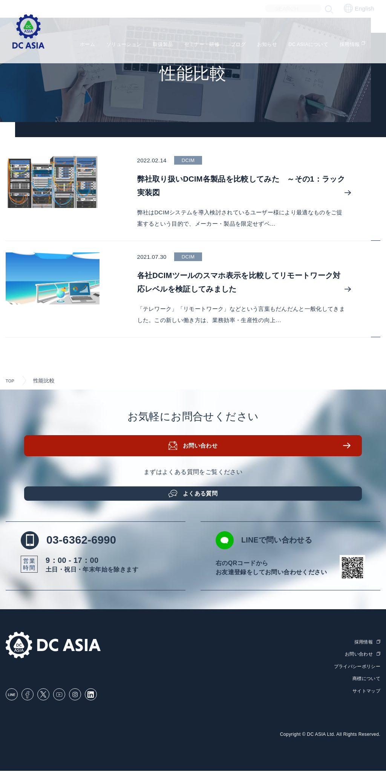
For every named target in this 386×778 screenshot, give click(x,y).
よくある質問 (202, 496)
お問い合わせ (202, 452)
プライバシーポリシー (355, 673)
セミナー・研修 (200, 45)
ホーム (74, 45)
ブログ (240, 45)
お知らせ (271, 45)
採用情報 (363, 45)
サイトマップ (365, 698)
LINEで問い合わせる (282, 547)
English (359, 8)
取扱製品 (157, 45)
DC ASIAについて (317, 45)
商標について (365, 685)
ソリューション (114, 45)
